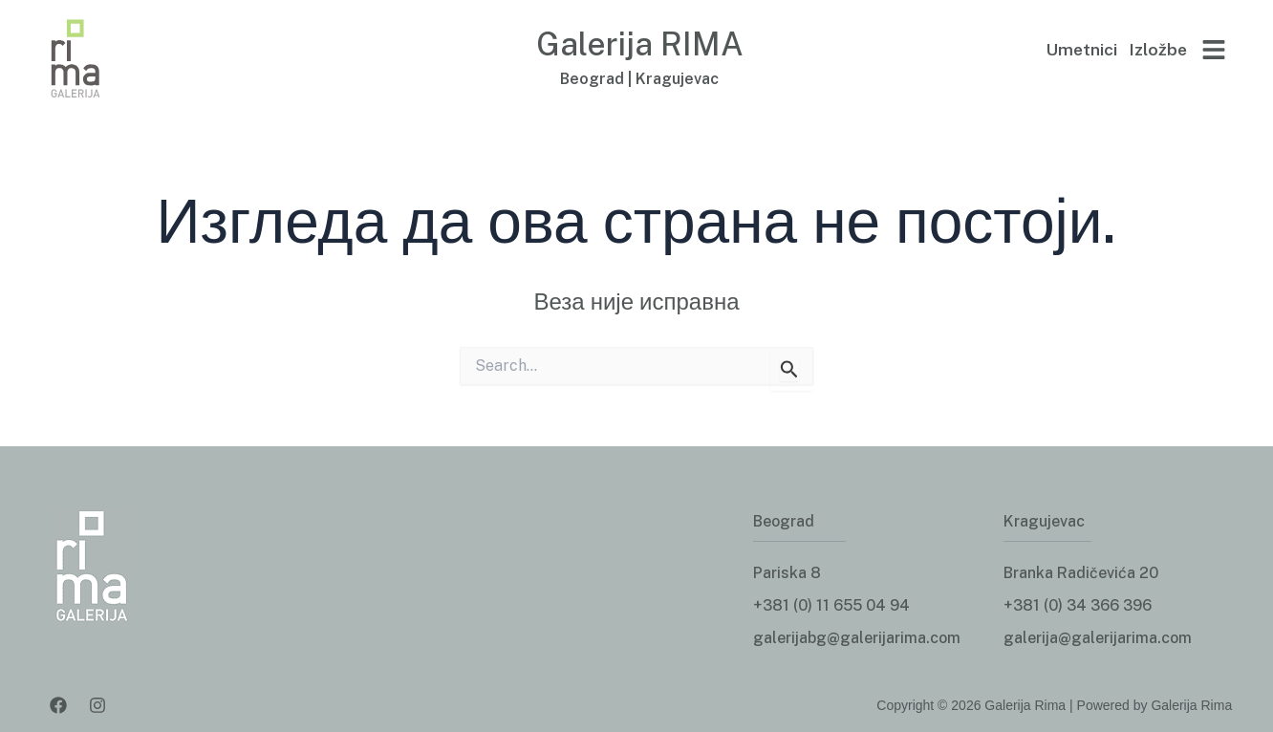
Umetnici (1081, 49)
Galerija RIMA (640, 41)
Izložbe (1158, 49)
